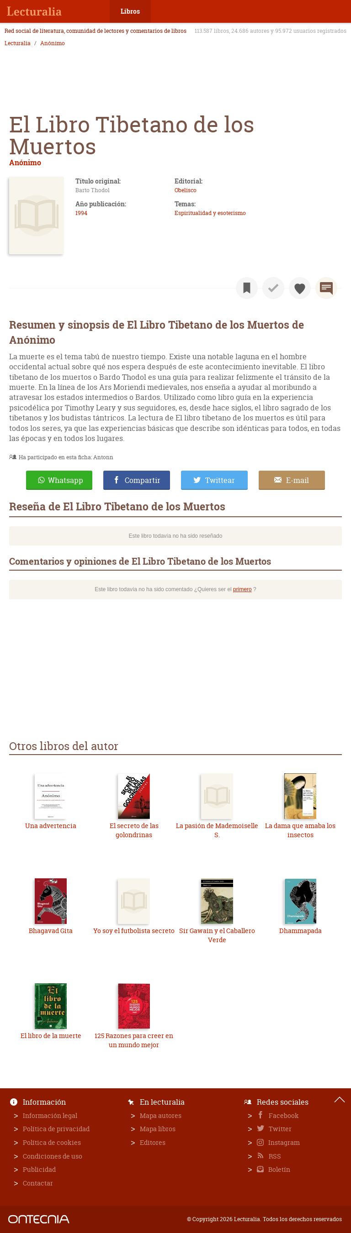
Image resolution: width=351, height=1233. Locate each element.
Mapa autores (160, 1115)
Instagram (283, 1142)
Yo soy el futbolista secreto (134, 930)
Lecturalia (18, 43)
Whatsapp (65, 480)
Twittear (220, 480)
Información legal (50, 1115)
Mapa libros (158, 1128)
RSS (274, 1156)
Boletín (278, 1169)
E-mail (297, 480)
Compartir (142, 480)
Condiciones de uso (52, 1156)
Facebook (283, 1115)
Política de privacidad (56, 1128)
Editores (152, 1142)
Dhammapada (300, 930)
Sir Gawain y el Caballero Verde (217, 935)
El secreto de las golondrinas (134, 830)
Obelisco (186, 190)
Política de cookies (52, 1142)
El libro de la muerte (51, 1035)
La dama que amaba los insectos (300, 830)
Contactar (38, 1183)
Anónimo (52, 43)
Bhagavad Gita (51, 930)
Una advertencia (50, 825)
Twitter (279, 1128)
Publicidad (39, 1169)
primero (242, 589)
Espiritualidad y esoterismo (210, 213)
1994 (81, 213)
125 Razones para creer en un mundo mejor (134, 1040)
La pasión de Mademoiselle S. (217, 830)
